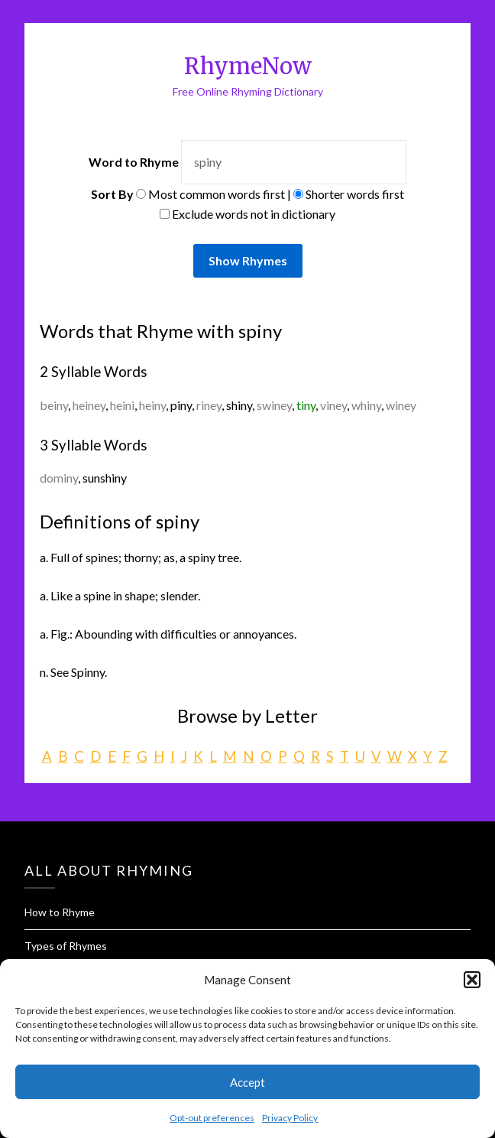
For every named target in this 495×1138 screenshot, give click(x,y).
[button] (472, 979)
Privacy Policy (290, 1117)
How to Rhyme (59, 912)
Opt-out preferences (212, 1117)
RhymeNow (248, 66)
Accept (247, 1082)
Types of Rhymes (65, 945)
